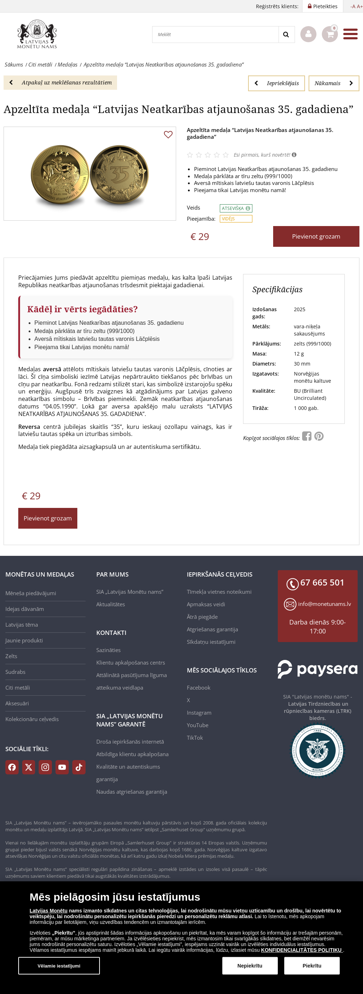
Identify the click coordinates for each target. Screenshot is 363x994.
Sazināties (108, 649)
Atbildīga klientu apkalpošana (132, 754)
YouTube (197, 725)
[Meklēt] (216, 34)
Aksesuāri (17, 703)
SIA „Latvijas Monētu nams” (129, 591)
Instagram (199, 712)
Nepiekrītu (249, 966)
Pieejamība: (201, 218)
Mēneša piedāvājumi (30, 593)
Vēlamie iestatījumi (59, 965)
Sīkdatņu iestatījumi (211, 641)
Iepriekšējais (276, 83)
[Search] (287, 34)
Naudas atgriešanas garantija (131, 791)
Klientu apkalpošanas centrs (130, 662)
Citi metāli (17, 687)
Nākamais (334, 83)
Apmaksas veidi (206, 604)
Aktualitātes (110, 604)
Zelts (11, 656)
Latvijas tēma (21, 624)
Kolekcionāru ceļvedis (32, 719)
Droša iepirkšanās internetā (130, 741)
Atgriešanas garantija (212, 629)
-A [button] (352, 6)
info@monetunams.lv (324, 603)
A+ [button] (360, 6)
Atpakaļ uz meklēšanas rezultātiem (60, 82)
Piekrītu (311, 966)
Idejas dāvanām (24, 608)
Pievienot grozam (316, 236)
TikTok (195, 737)
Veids (193, 207)
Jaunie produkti (24, 640)
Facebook (198, 687)
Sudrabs (15, 671)
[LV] (39, 34)
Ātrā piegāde (202, 616)
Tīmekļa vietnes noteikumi (219, 591)
